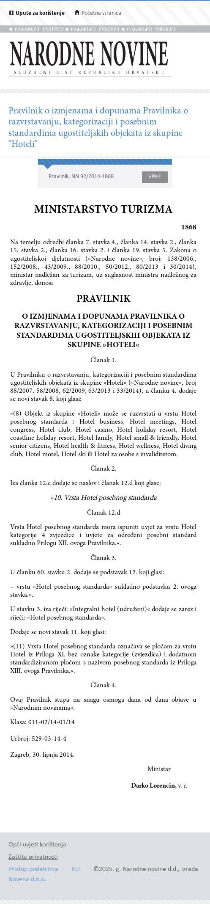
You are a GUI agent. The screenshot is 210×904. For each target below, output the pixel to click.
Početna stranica (101, 13)
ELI (76, 869)
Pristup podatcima (33, 869)
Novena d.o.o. (27, 879)
